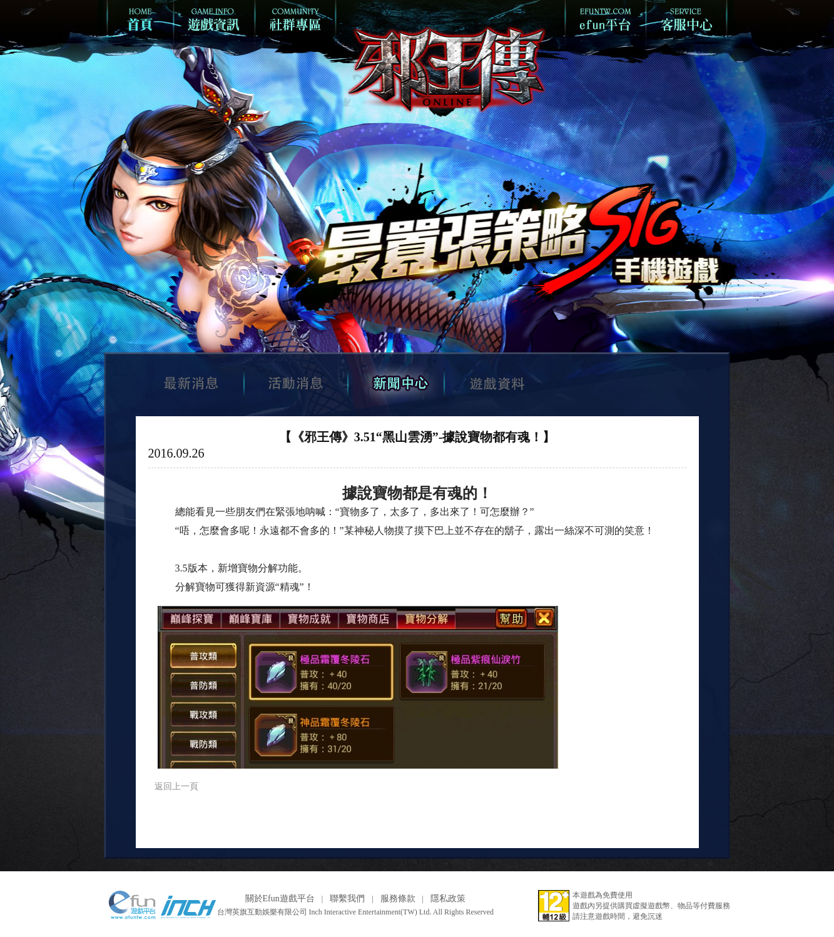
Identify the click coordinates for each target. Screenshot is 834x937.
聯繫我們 (347, 898)
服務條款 (397, 898)
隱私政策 (447, 898)
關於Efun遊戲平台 (280, 898)
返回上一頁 (176, 786)
